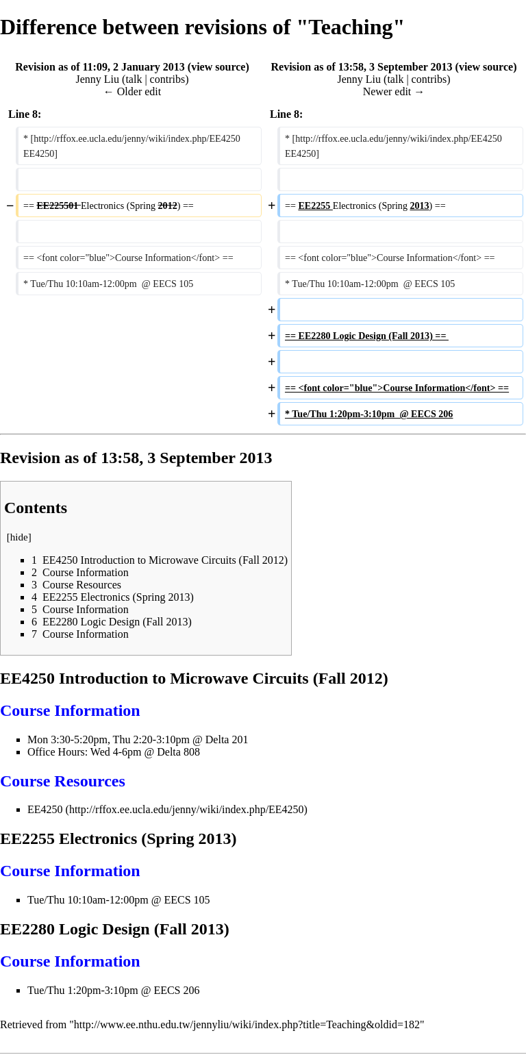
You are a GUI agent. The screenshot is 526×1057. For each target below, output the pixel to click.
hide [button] (19, 537)
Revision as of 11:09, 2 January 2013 (100, 67)
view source (218, 67)
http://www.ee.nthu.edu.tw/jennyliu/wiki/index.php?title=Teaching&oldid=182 (247, 1024)
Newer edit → (394, 91)
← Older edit (132, 91)
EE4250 (45, 809)
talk (133, 79)
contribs (168, 79)
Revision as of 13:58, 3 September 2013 (362, 67)
